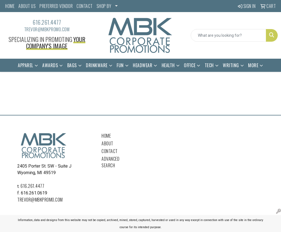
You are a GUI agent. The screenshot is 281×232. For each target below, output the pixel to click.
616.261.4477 (47, 22)
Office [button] (189, 65)
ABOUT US (27, 6)
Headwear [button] (142, 65)
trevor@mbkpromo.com (47, 29)
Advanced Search (110, 162)
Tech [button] (209, 65)
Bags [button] (72, 65)
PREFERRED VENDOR (56, 6)
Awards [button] (50, 65)
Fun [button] (120, 65)
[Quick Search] (228, 35)
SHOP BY (104, 6)
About (107, 143)
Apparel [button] (25, 65)
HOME (10, 6)
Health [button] (168, 65)
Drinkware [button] (97, 65)
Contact (110, 151)
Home (106, 135)
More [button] (253, 65)
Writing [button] (231, 65)
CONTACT (85, 6)
